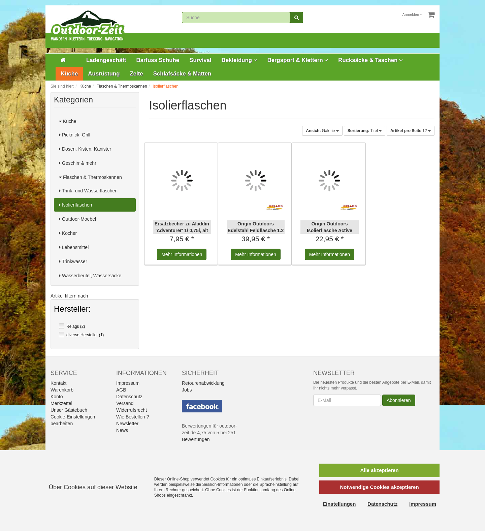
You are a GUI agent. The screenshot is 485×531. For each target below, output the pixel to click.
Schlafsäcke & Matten (182, 73)
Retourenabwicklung (203, 383)
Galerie (322, 130)
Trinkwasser (73, 261)
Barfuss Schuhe (157, 60)
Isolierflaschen (75, 205)
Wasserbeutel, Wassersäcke (90, 275)
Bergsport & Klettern (297, 60)
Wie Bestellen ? (132, 416)
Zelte (136, 73)
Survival (200, 60)
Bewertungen (196, 439)
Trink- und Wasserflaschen (88, 190)
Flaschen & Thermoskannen (90, 177)
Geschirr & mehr (77, 163)
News (122, 430)
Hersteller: (72, 309)
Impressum (127, 383)
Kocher (68, 233)
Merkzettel (61, 403)
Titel (365, 130)
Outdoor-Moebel (77, 219)
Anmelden (412, 14)
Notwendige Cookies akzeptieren (379, 487)
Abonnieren (399, 400)
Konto (57, 396)
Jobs (187, 390)
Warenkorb (62, 390)
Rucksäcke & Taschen (370, 60)
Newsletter (127, 423)
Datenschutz (129, 396)
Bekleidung (239, 60)
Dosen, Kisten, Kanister (85, 149)
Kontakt (58, 383)
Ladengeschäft (106, 60)
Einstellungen (339, 504)
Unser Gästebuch (69, 410)
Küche (69, 73)
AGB (121, 390)
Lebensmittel (74, 247)
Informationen (181, 254)
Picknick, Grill (74, 134)
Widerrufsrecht (131, 410)
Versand (124, 403)
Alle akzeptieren (379, 470)
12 (410, 130)
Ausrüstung (104, 73)
